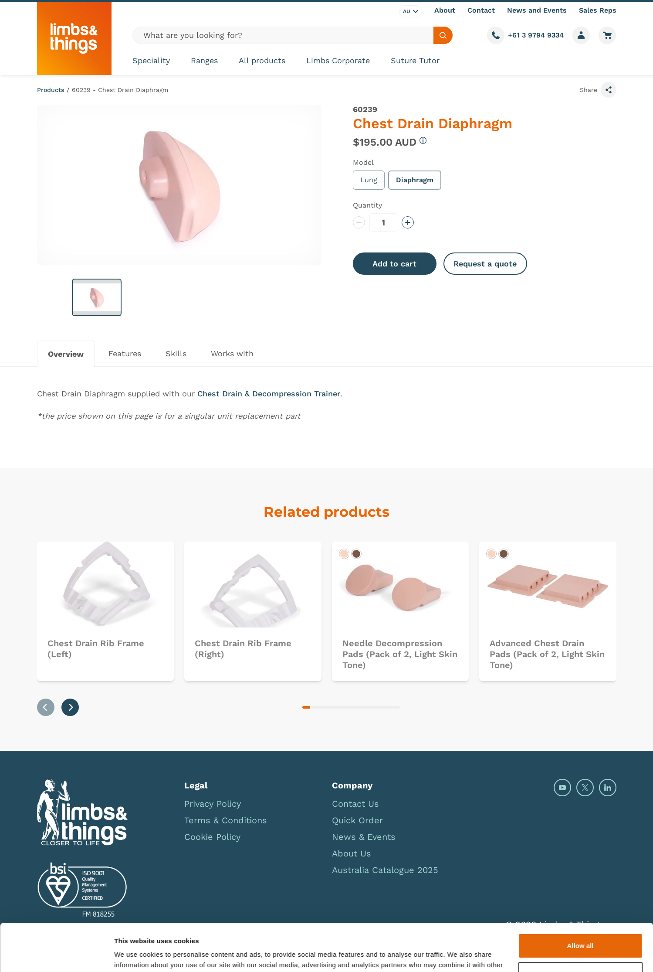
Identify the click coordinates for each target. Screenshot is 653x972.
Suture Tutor (415, 60)
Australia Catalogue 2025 (385, 870)
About (444, 10)
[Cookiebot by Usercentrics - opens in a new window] (56, 955)
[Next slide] (70, 707)
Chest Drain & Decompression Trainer (268, 393)
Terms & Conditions (225, 820)
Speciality (151, 60)
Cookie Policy (212, 837)
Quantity (367, 205)
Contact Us (355, 803)
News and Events (537, 10)
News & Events (364, 837)
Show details (134, 954)
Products (50, 89)
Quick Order (357, 820)
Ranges (204, 60)
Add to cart (394, 263)
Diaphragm (414, 180)
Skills (176, 353)
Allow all (580, 901)
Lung (368, 180)
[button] (97, 297)
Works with (232, 353)
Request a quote (485, 263)
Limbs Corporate (338, 60)
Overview (66, 353)
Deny (580, 929)
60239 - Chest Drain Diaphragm (120, 89)
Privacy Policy (212, 803)
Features (124, 353)
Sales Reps (597, 10)
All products (262, 60)
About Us (351, 853)
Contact (481, 10)
